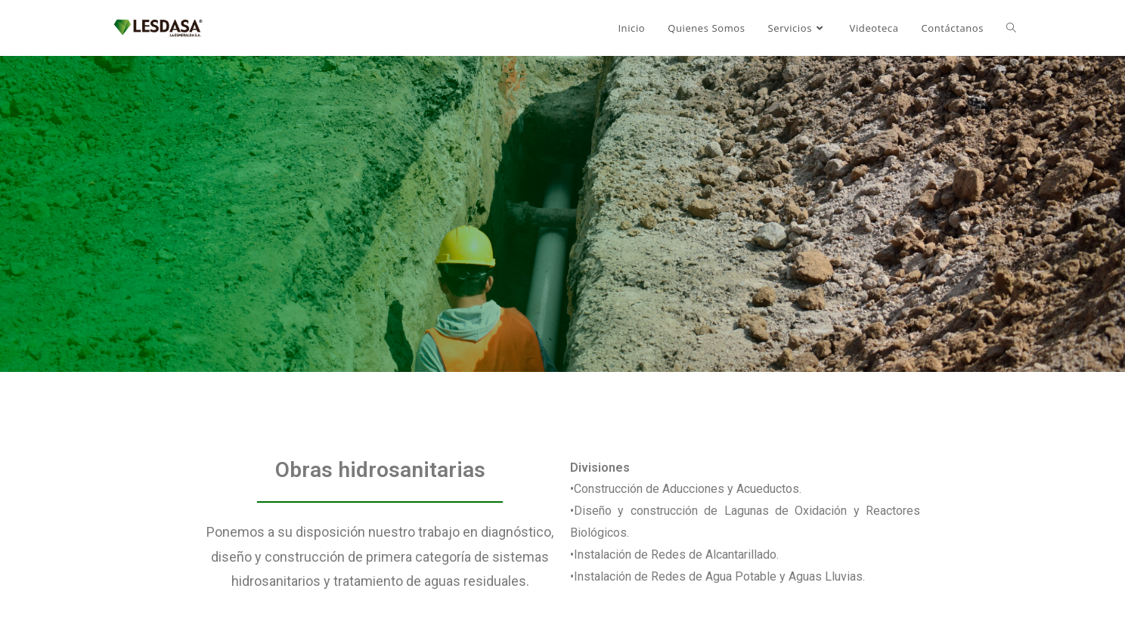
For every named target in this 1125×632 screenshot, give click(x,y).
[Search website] (1011, 28)
